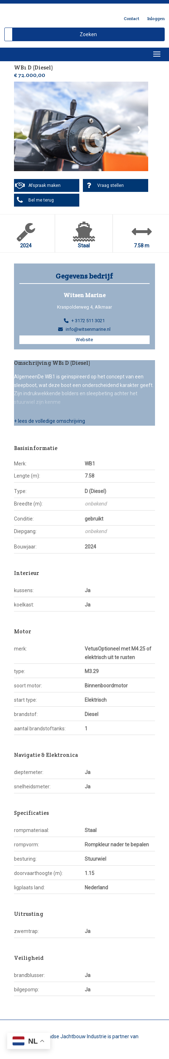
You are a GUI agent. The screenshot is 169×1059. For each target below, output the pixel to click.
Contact (131, 18)
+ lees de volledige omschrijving (49, 421)
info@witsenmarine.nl (88, 329)
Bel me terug (41, 200)
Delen (138, 68)
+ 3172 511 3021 (88, 320)
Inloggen (156, 18)
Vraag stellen (110, 185)
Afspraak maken (44, 185)
